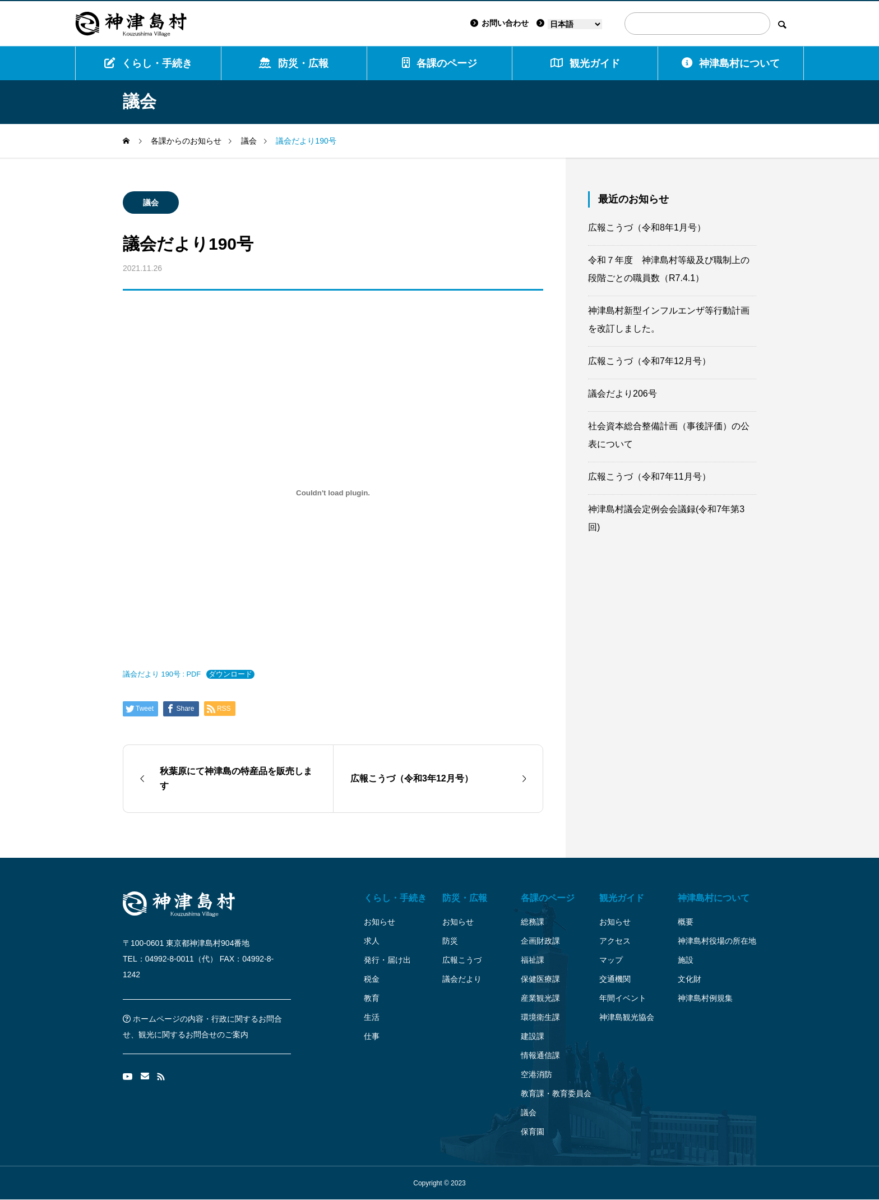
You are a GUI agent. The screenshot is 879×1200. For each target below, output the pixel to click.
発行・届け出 (387, 959)
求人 (372, 940)
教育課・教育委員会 (556, 1093)
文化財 (689, 978)
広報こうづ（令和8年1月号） (647, 227)
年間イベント (622, 998)
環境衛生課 (540, 1017)
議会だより (462, 978)
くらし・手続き (148, 63)
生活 (372, 1017)
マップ (611, 959)
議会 (151, 202)
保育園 (532, 1131)
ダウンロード (230, 674)
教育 (372, 998)
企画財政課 (540, 940)
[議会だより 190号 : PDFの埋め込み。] (333, 492)
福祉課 (532, 959)
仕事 (372, 1036)
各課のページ (439, 63)
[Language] (575, 24)
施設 (685, 959)
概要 (685, 921)
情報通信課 (540, 1055)
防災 (450, 940)
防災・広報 (294, 63)
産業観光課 (540, 998)
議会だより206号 (622, 393)
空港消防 (536, 1074)
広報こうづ (462, 959)
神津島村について (731, 63)
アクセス (615, 940)
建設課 (532, 1036)
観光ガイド (621, 898)
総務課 (532, 921)
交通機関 (615, 978)
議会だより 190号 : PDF (162, 674)
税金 (372, 978)
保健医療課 (540, 978)
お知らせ (379, 921)
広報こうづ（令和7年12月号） (649, 361)
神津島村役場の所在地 (717, 940)
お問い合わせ (499, 23)
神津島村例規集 (705, 998)
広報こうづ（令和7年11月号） (649, 476)
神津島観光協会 (626, 1017)
